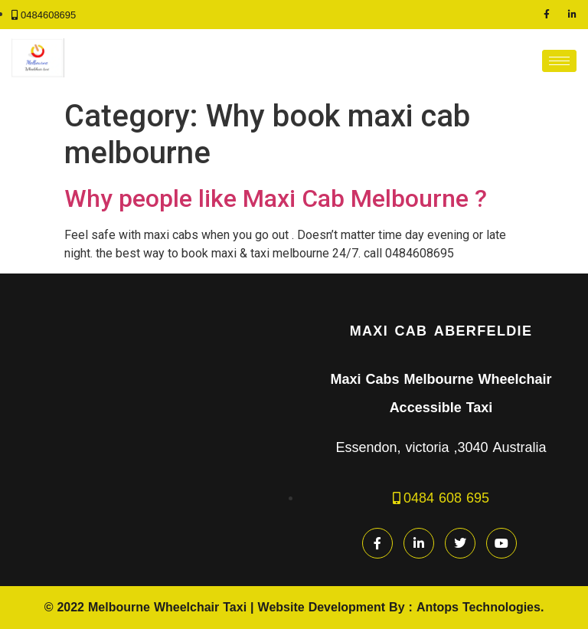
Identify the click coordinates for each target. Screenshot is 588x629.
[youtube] (501, 543)
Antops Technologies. (480, 607)
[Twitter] (460, 543)
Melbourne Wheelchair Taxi (167, 607)
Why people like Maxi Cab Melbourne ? (275, 198)
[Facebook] (546, 14)
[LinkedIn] (572, 14)
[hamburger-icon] (559, 61)
